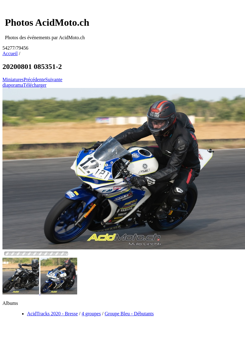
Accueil (10, 53)
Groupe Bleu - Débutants (129, 313)
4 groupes (91, 313)
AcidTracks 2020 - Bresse (52, 313)
